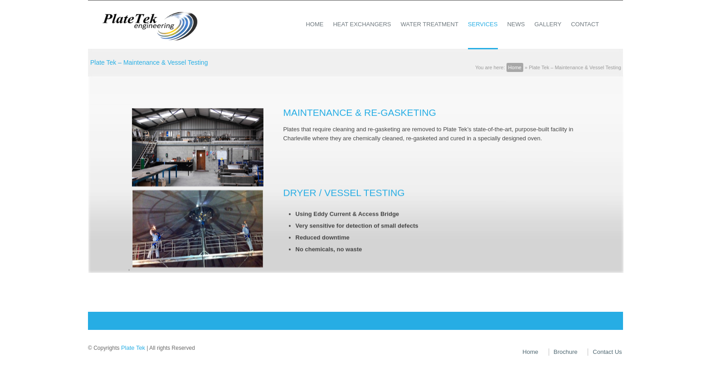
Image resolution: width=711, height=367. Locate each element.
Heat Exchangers (362, 24)
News (516, 24)
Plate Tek (133, 347)
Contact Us (607, 351)
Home (314, 24)
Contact (585, 24)
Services (483, 24)
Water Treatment (429, 24)
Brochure (566, 351)
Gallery (547, 24)
